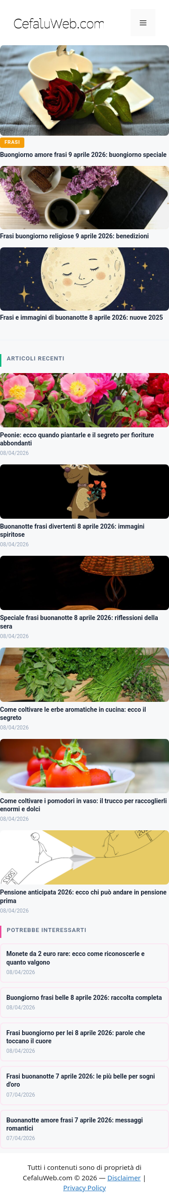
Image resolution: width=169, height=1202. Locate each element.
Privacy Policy (84, 1187)
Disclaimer (124, 1177)
